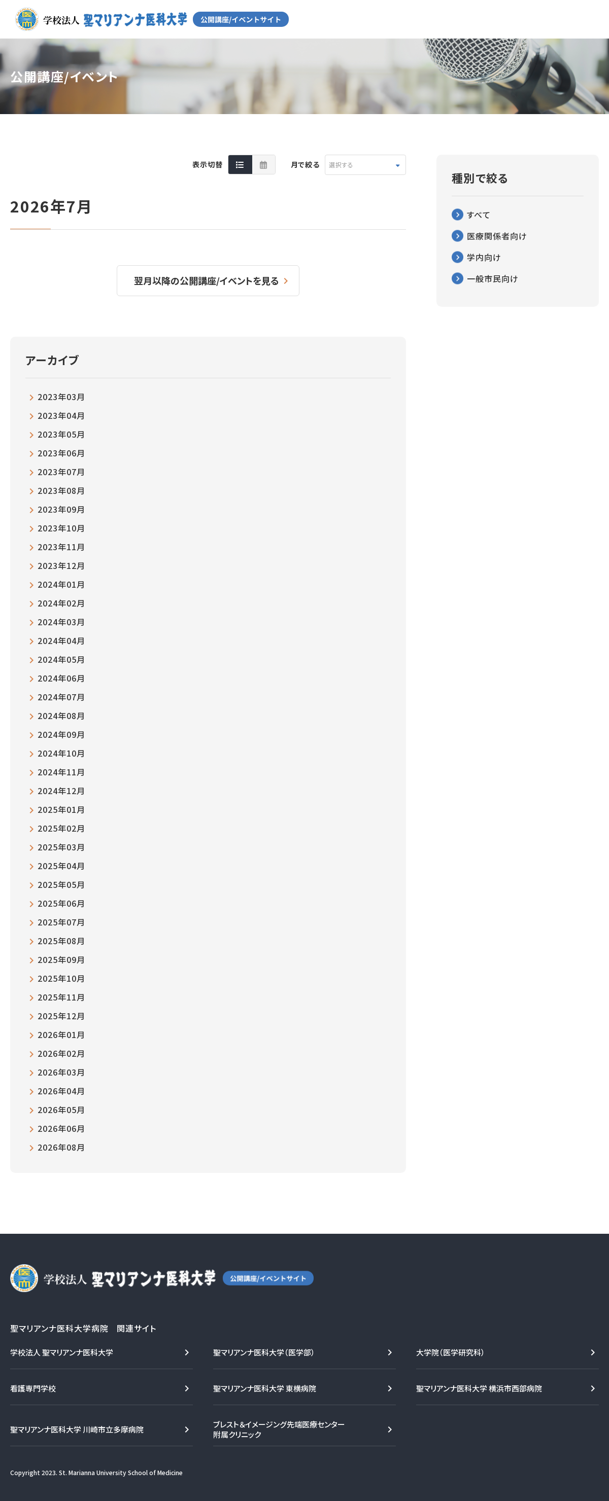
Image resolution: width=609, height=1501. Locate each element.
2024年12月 (61, 790)
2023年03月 (61, 396)
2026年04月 (61, 1091)
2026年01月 (61, 1034)
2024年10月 (61, 753)
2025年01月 (61, 809)
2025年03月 (61, 847)
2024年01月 (61, 584)
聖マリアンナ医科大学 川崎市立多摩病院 (77, 1429)
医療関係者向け (497, 236)
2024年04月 (61, 640)
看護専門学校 (33, 1388)
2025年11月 (61, 997)
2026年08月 (61, 1147)
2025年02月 (61, 828)
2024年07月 (61, 697)
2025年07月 (61, 922)
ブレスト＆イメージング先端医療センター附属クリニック (279, 1429)
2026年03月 (61, 1072)
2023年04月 (61, 415)
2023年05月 (61, 434)
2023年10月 (61, 528)
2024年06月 (61, 678)
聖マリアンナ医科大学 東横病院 (264, 1388)
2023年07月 (61, 472)
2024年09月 (61, 734)
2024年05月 (61, 659)
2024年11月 (61, 772)
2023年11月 (61, 547)
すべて (479, 214)
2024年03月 (61, 622)
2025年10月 (61, 978)
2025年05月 (61, 884)
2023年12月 (61, 565)
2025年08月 (61, 941)
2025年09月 (61, 959)
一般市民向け (493, 278)
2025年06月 (61, 903)
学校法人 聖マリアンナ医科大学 (61, 1352)
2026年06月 (61, 1128)
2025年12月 (61, 1016)
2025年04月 (61, 866)
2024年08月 (61, 715)
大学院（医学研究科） (450, 1352)
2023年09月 (61, 509)
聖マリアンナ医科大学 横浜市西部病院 (479, 1388)
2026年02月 (61, 1053)
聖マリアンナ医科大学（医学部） (264, 1352)
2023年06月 (61, 453)
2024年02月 (61, 603)
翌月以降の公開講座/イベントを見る (206, 280)
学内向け (484, 257)
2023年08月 (61, 490)
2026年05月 (61, 1109)
